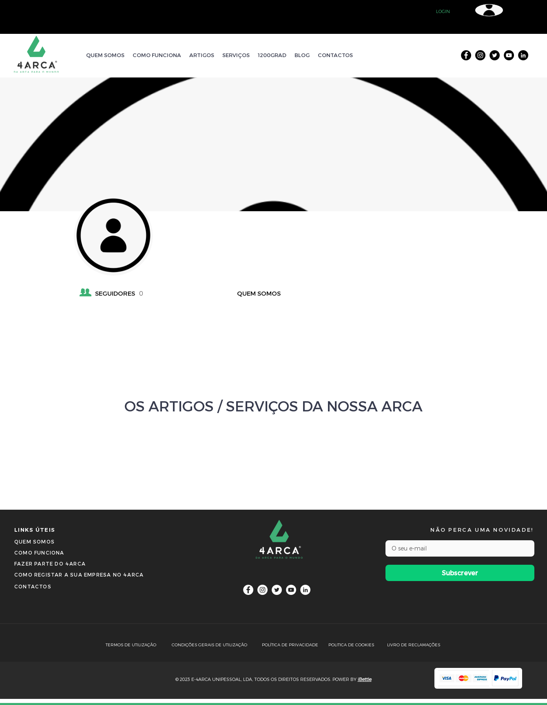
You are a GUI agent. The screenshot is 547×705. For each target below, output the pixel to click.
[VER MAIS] (273, 454)
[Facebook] (466, 55)
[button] (443, 11)
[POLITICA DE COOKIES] (354, 644)
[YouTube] (509, 55)
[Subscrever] (459, 573)
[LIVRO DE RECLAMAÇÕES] (415, 644)
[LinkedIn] (523, 55)
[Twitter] (494, 55)
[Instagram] (480, 55)
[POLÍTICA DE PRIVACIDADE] (294, 644)
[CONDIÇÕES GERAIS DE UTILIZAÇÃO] (214, 644)
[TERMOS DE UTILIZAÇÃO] (138, 644)
